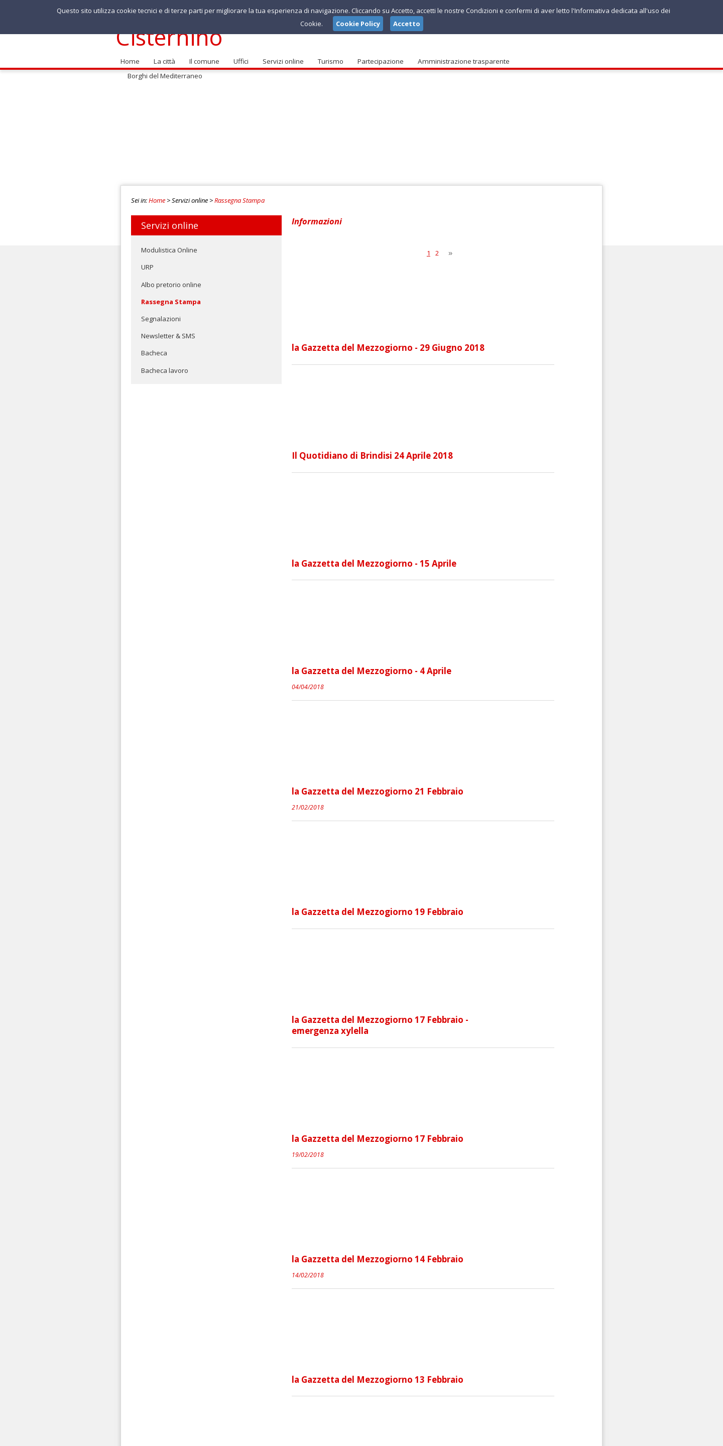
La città (163, 55)
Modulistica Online (169, 244)
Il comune (202, 55)
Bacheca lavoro (164, 364)
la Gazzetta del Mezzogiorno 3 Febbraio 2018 (461, 1205)
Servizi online (280, 55)
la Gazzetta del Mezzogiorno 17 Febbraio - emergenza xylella (455, 782)
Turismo (327, 55)
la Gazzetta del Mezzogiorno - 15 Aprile (449, 433)
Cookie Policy (580, 1435)
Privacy (540, 1435)
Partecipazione (377, 55)
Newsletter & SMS (168, 330)
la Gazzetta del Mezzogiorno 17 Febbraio (453, 862)
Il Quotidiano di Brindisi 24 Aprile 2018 (447, 347)
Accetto (406, 23)
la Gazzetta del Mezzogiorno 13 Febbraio (453, 1033)
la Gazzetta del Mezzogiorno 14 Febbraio (453, 948)
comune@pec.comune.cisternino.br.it (354, 1365)
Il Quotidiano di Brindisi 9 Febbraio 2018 (451, 1119)
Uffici (238, 55)
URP (147, 261)
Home (129, 55)
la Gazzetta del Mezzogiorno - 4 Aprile (447, 518)
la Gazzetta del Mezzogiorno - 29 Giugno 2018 (463, 261)
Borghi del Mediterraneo (555, 55)
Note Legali (504, 1435)
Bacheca (154, 347)
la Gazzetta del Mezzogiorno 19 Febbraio (453, 690)
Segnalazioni (161, 313)
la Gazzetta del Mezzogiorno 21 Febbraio (453, 604)
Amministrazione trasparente (459, 55)
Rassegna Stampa (239, 194)
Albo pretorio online (171, 278)
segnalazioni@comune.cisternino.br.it (360, 1356)
